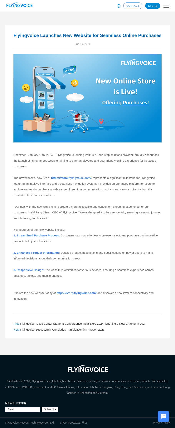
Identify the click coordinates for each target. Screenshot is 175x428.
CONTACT (132, 5)
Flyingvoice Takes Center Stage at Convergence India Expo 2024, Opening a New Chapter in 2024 (79, 323)
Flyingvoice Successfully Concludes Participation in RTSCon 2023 (59, 329)
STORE (152, 5)
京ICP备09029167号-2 (73, 422)
